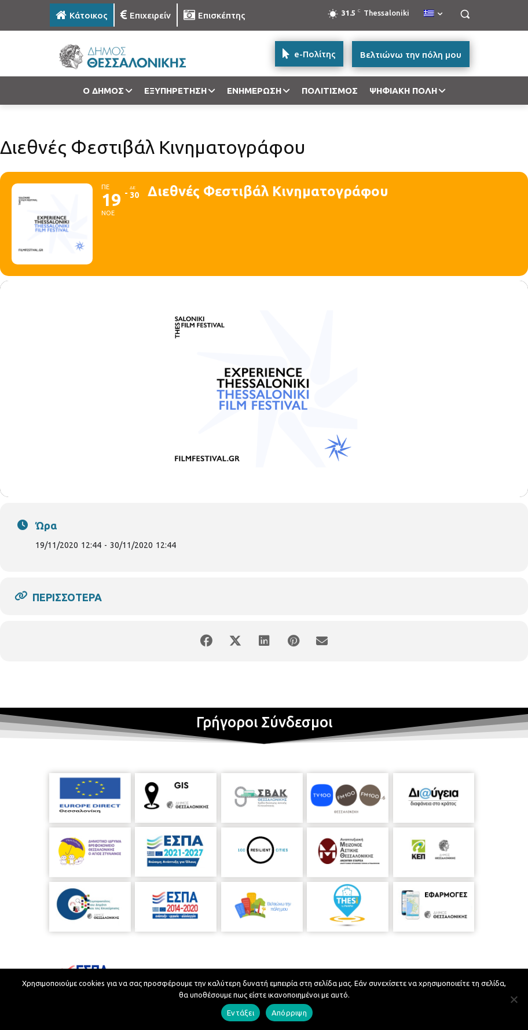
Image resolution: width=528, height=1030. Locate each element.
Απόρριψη (289, 1013)
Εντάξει (240, 1013)
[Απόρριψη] (513, 999)
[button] (464, 14)
